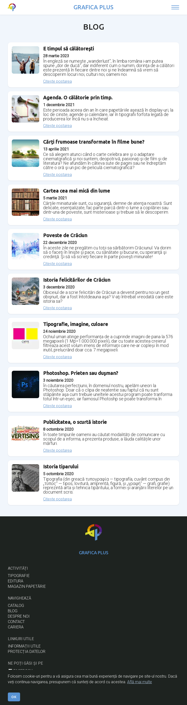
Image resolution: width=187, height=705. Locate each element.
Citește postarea (57, 81)
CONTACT (16, 621)
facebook (20, 671)
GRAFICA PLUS (93, 7)
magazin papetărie (27, 586)
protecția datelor (26, 651)
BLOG (12, 611)
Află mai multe (139, 684)
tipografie (19, 575)
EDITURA (15, 581)
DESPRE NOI (19, 616)
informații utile (24, 646)
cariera (16, 627)
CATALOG (16, 605)
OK (14, 700)
